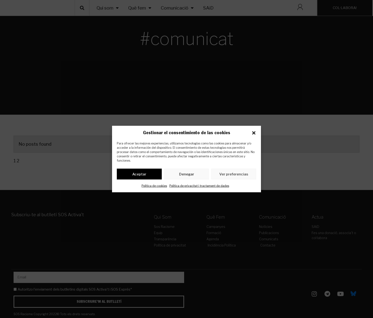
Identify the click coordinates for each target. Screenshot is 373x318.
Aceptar (139, 175)
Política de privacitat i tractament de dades (199, 187)
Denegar (186, 175)
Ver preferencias (233, 175)
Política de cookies (154, 187)
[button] (253, 133)
